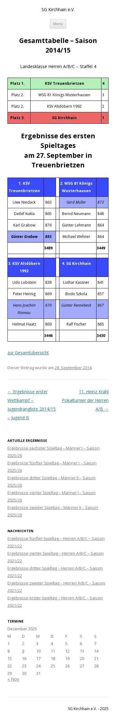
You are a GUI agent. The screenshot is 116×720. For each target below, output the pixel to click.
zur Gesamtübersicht (28, 353)
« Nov (13, 679)
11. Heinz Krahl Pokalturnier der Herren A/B (85, 400)
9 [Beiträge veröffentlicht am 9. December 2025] (23, 651)
